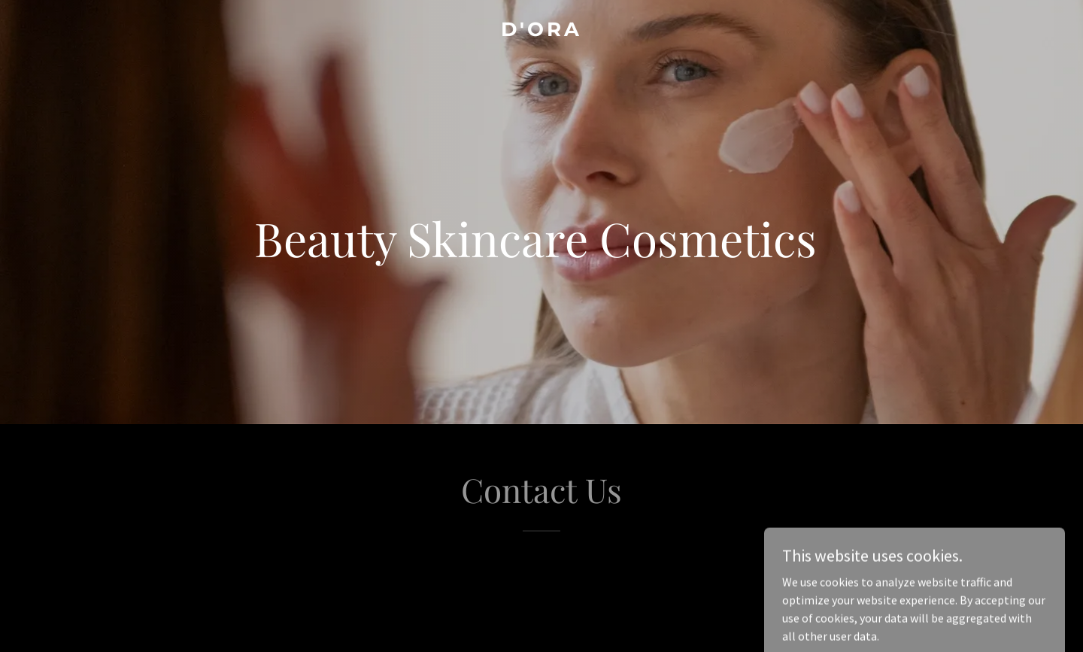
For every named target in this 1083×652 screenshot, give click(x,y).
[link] (541, 31)
